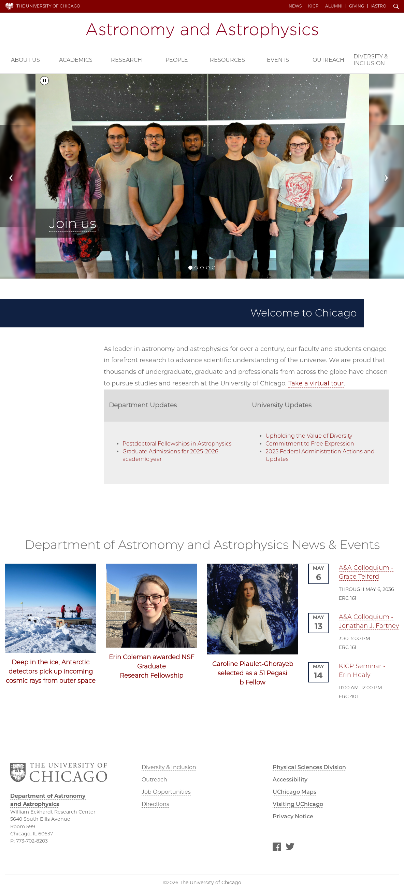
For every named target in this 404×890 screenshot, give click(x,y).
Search (396, 7)
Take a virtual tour (316, 383)
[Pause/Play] (44, 81)
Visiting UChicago (298, 804)
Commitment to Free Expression (309, 443)
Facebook (277, 848)
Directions (155, 804)
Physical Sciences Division (309, 767)
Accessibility (290, 779)
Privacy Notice (293, 816)
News (295, 6)
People (176, 60)
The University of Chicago (48, 6)
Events (278, 60)
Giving (356, 6)
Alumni (334, 6)
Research (126, 60)
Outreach (328, 60)
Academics (75, 60)
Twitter (290, 848)
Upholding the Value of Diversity (308, 436)
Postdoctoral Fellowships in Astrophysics (177, 443)
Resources (227, 60)
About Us (25, 60)
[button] (16, 176)
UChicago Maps (294, 792)
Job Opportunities (166, 792)
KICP (313, 6)
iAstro (378, 6)
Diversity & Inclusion (371, 60)
